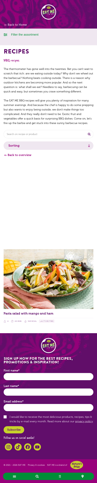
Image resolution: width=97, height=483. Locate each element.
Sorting (14, 145)
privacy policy (84, 421)
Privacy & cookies (36, 465)
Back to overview (19, 155)
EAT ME (48, 12)
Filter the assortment (21, 34)
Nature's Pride (76, 465)
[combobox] (48, 134)
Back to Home (17, 24)
